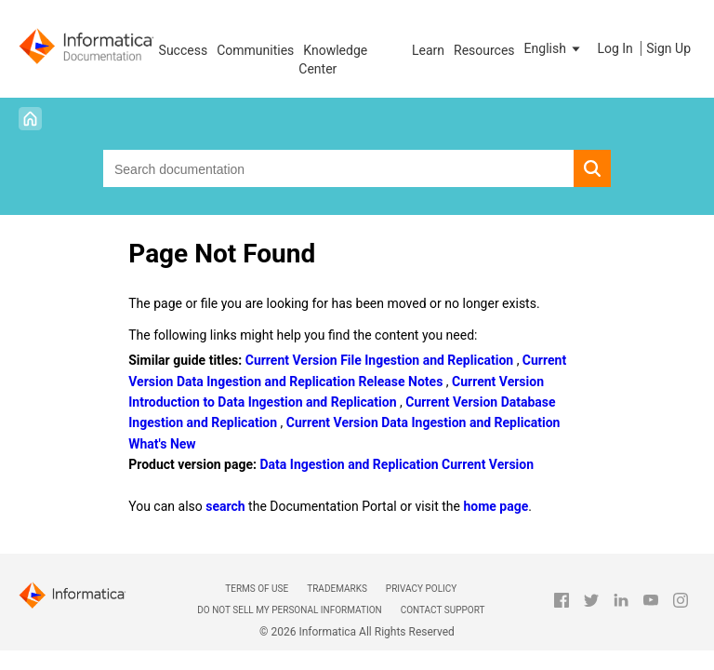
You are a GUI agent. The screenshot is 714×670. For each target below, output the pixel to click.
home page (495, 506)
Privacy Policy (421, 588)
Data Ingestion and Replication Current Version (396, 464)
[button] (554, 48)
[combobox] (338, 168)
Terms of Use (256, 588)
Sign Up (668, 48)
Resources (484, 50)
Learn (428, 50)
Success (183, 50)
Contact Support (443, 610)
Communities (255, 50)
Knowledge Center (332, 59)
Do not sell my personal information (289, 610)
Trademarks (337, 588)
